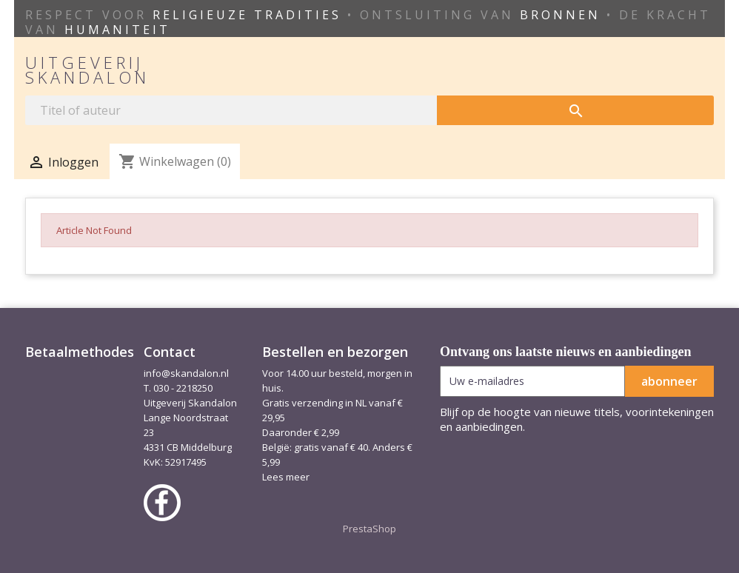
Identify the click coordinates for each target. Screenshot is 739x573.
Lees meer (286, 476)
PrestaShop (369, 528)
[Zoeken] (231, 110)
